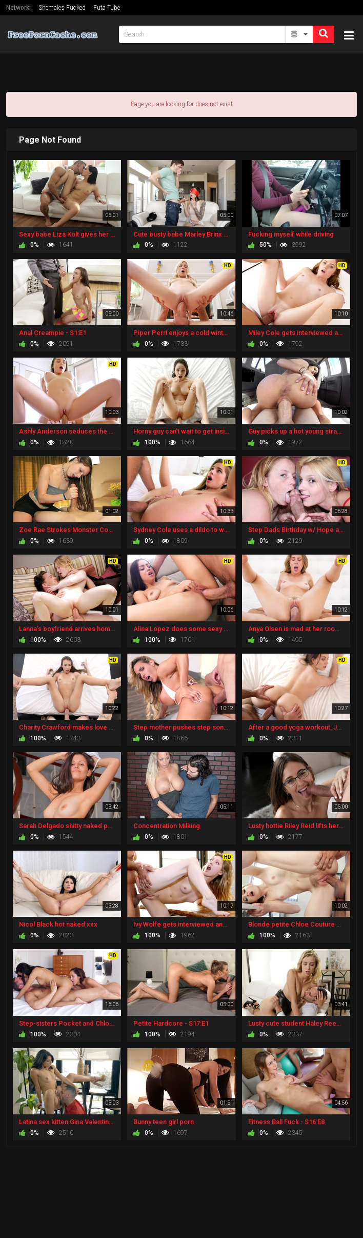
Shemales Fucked (62, 7)
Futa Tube (106, 7)
